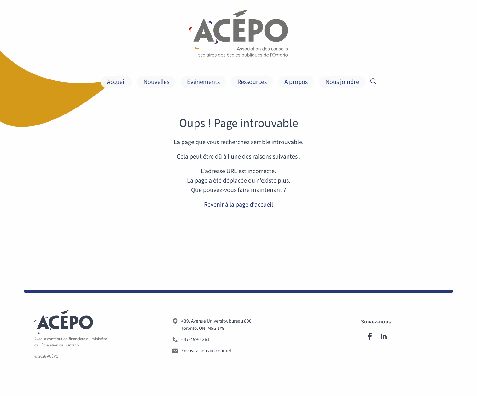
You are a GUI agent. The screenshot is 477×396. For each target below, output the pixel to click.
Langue (425, 29)
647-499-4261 (195, 340)
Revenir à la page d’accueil (238, 204)
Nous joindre (342, 82)
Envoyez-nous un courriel (206, 351)
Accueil (116, 82)
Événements (203, 82)
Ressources (252, 82)
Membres (458, 29)
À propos (296, 82)
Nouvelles (156, 82)
